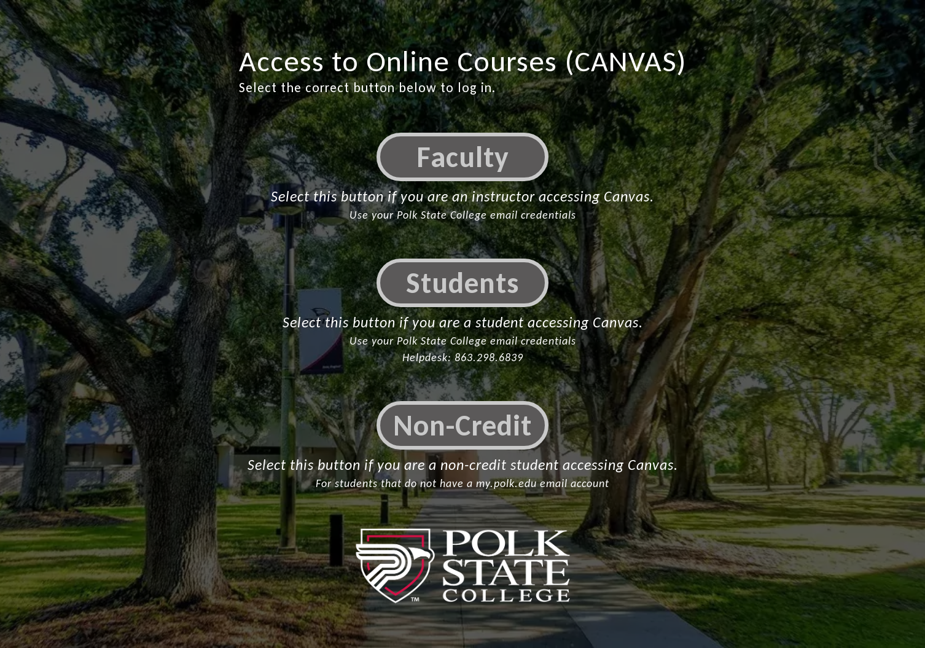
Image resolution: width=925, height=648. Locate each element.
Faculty (462, 157)
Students (462, 283)
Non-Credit (462, 425)
